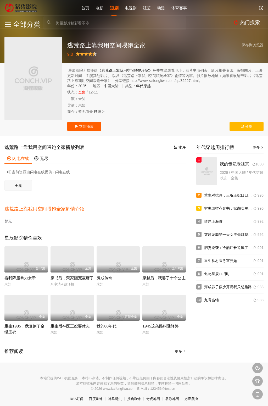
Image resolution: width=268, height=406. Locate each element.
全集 (18, 185)
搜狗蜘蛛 (134, 395)
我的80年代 (107, 322)
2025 (82, 86)
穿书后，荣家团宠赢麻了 (72, 274)
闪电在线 (18, 158)
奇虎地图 (153, 395)
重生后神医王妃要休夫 (70, 322)
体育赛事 (179, 7)
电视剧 (131, 7)
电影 (99, 7)
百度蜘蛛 (96, 395)
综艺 (147, 7)
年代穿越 (143, 86)
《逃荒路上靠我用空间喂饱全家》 (125, 70)
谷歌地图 (172, 395)
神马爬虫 (115, 395)
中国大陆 (111, 86)
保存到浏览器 (253, 45)
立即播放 (84, 126)
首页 (85, 7)
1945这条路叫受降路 (160, 322)
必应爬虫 (191, 395)
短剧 (114, 7)
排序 (180, 147)
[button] (47, 207)
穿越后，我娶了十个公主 (164, 274)
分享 (246, 126)
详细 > (99, 111)
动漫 (161, 7)
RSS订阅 (77, 395)
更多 (180, 348)
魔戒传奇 (104, 274)
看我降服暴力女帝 (20, 274)
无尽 (41, 158)
